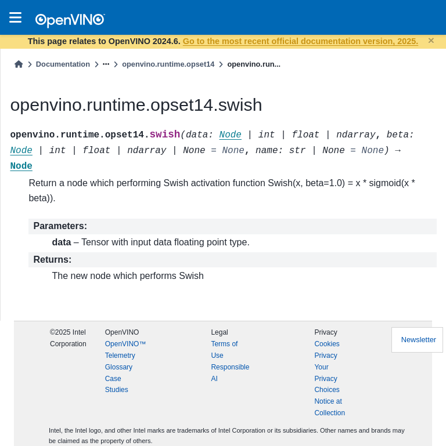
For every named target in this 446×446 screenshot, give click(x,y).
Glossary (118, 367)
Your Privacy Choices (326, 378)
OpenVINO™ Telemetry (125, 350)
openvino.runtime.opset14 (168, 64)
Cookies (326, 344)
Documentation (63, 64)
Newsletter (418, 339)
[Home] (19, 64)
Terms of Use (224, 350)
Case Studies (116, 384)
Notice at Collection (329, 407)
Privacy (325, 355)
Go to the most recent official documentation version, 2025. (300, 41)
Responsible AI (230, 373)
